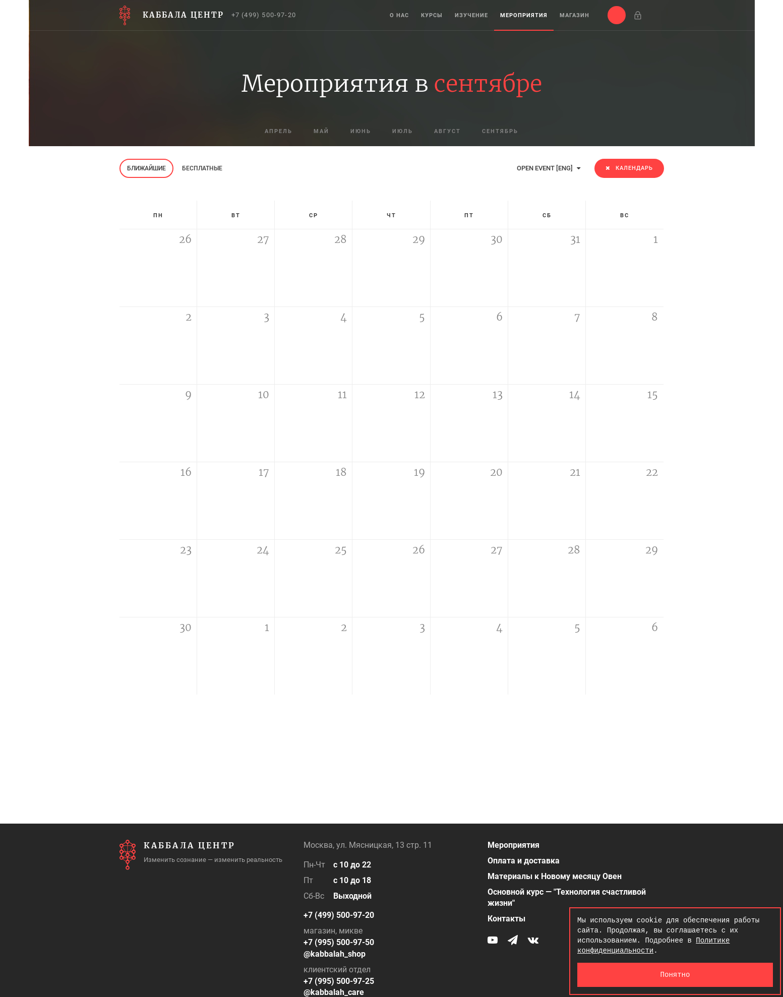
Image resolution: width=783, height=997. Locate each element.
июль (402, 131)
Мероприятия (524, 15)
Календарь (629, 168)
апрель (278, 131)
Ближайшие (146, 168)
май (321, 131)
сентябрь (500, 131)
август (447, 131)
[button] (617, 15)
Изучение (471, 15)
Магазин (574, 15)
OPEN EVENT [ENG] (548, 168)
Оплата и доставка (524, 860)
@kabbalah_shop (335, 954)
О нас (399, 15)
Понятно (675, 974)
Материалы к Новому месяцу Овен (555, 876)
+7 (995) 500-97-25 (339, 981)
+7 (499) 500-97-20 (263, 15)
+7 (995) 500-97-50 (339, 942)
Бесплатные (202, 168)
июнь (360, 131)
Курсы (432, 15)
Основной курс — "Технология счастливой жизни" (567, 897)
